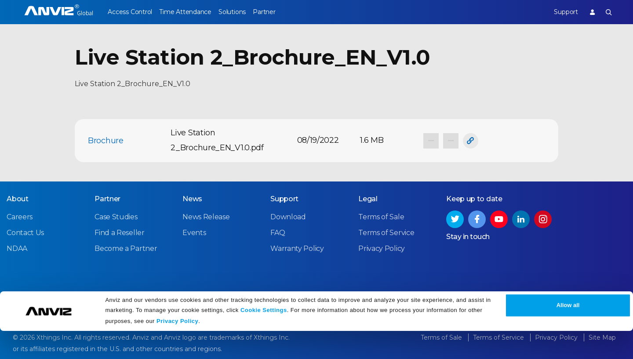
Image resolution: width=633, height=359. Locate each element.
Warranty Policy (297, 247)
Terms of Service (386, 232)
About (18, 198)
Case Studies (116, 216)
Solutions (243, 12)
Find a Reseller (120, 232)
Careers (20, 216)
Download (288, 216)
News (192, 198)
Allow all (568, 333)
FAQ (277, 232)
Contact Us (25, 232)
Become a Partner (126, 247)
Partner (282, 12)
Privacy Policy (177, 349)
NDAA (17, 247)
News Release (205, 216)
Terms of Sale (381, 216)
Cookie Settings (263, 338)
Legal (368, 198)
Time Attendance (191, 12)
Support (559, 12)
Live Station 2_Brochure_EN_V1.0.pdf (217, 140)
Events (194, 232)
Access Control (130, 12)
